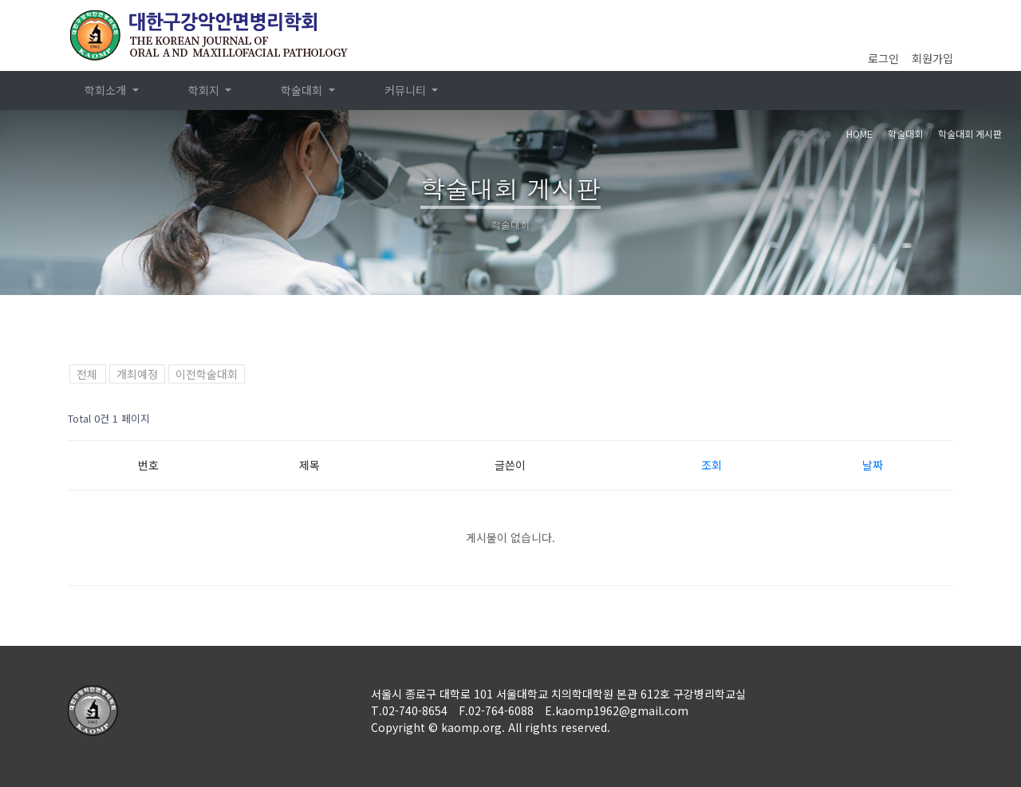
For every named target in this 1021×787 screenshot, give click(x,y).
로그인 (883, 58)
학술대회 (303, 90)
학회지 (205, 90)
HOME (859, 133)
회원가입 (932, 58)
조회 (711, 465)
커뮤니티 (406, 90)
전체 (87, 374)
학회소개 (107, 90)
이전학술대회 (206, 374)
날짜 (872, 465)
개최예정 (137, 374)
